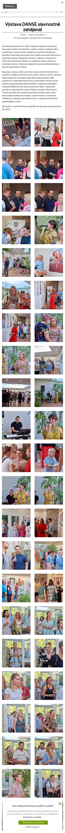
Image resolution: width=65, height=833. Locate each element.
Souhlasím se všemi (33, 822)
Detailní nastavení (32, 827)
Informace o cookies (32, 817)
